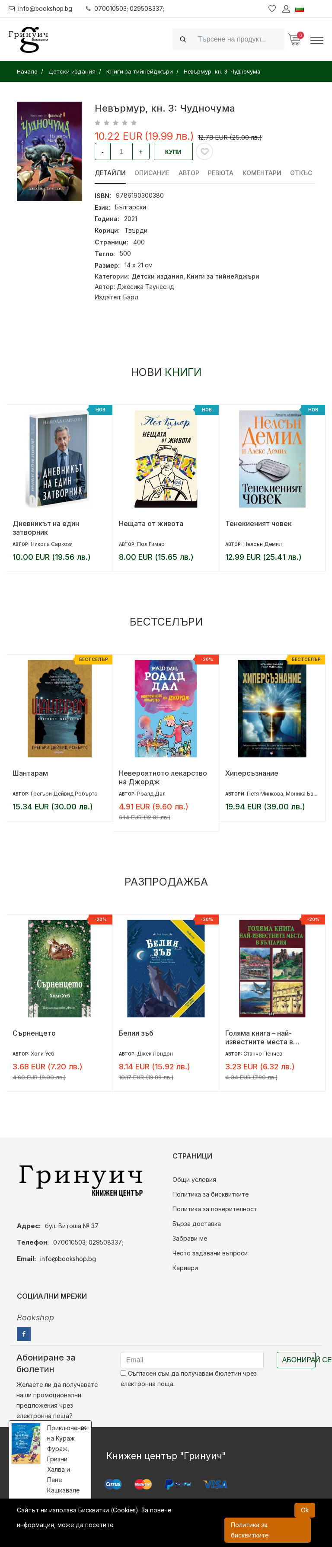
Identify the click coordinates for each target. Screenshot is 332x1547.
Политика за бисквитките (210, 1194)
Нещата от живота (151, 523)
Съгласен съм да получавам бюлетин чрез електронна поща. (189, 1378)
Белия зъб (136, 1033)
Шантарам (30, 773)
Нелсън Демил (262, 544)
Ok (305, 1510)
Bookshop (35, 1317)
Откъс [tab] (302, 173)
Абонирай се (299, 1360)
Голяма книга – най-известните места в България (259, 1037)
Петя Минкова (265, 793)
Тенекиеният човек (258, 523)
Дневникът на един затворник (46, 527)
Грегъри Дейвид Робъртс (64, 793)
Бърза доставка (196, 1223)
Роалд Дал (151, 793)
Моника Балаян (306, 793)
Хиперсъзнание (251, 773)
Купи (173, 151)
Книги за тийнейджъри (223, 276)
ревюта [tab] (221, 173)
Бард (131, 297)
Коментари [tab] (262, 173)
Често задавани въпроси (210, 1253)
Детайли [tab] (110, 173)
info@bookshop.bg (41, 8)
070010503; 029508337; (127, 8)
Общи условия (194, 1179)
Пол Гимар (151, 544)
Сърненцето (34, 1033)
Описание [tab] (152, 173)
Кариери (185, 1267)
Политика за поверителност (214, 1209)
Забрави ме (189, 1238)
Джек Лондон (155, 1053)
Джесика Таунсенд (145, 286)
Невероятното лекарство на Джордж (163, 777)
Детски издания (157, 276)
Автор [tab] (189, 173)
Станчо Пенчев (262, 1053)
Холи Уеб (42, 1053)
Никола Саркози (52, 544)
